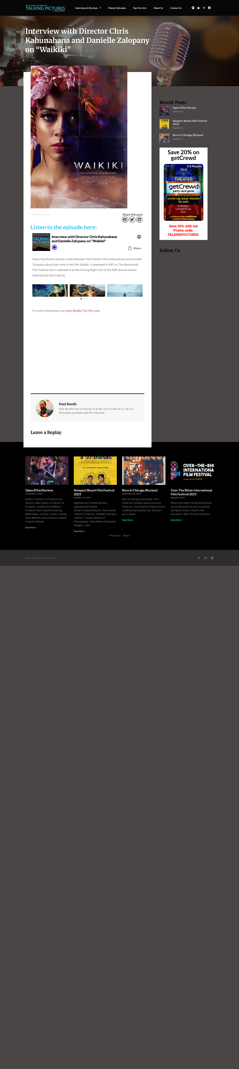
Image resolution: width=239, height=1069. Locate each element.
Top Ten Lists (140, 8)
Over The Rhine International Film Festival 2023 (191, 492)
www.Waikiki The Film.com (83, 310)
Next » (127, 535)
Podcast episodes (117, 8)
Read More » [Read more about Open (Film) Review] (178, 111)
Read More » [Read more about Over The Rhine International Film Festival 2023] (177, 520)
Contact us (176, 8)
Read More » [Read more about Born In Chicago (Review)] (178, 139)
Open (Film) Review (184, 107)
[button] (125, 220)
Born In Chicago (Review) (188, 135)
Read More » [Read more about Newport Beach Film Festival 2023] (178, 128)
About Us (158, 8)
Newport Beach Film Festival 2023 (94, 492)
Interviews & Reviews (88, 8)
